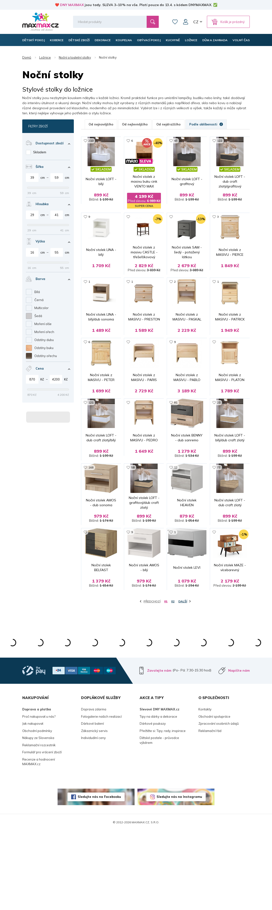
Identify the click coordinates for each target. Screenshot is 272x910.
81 (175, 447)
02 (172, 681)
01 (165, 681)
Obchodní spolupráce (214, 796)
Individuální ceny (93, 817)
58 (133, 523)
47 (175, 140)
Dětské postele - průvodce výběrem (159, 819)
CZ (195, 21)
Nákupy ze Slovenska (38, 817)
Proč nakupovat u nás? (38, 796)
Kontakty (205, 789)
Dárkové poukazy (153, 803)
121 (90, 447)
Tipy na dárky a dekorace (158, 796)
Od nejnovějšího (101, 124)
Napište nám (239, 750)
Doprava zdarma (93, 789)
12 (175, 523)
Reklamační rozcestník (39, 824)
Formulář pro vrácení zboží (42, 831)
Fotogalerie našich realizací (101, 796)
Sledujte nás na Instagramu (179, 876)
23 (218, 447)
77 (218, 523)
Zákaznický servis (94, 810)
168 (90, 523)
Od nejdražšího (168, 124)
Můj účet (185, 22)
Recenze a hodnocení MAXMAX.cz (38, 841)
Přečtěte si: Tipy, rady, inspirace (163, 810)
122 (219, 140)
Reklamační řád (209, 810)
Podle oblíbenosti (206, 124)
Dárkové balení (92, 803)
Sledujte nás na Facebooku (99, 876)
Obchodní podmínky (37, 810)
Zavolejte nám (159, 750)
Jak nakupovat (32, 803)
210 (90, 140)
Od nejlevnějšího (135, 124)
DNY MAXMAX (72, 5)
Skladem (39, 152)
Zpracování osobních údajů (218, 803)
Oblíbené (175, 22)
